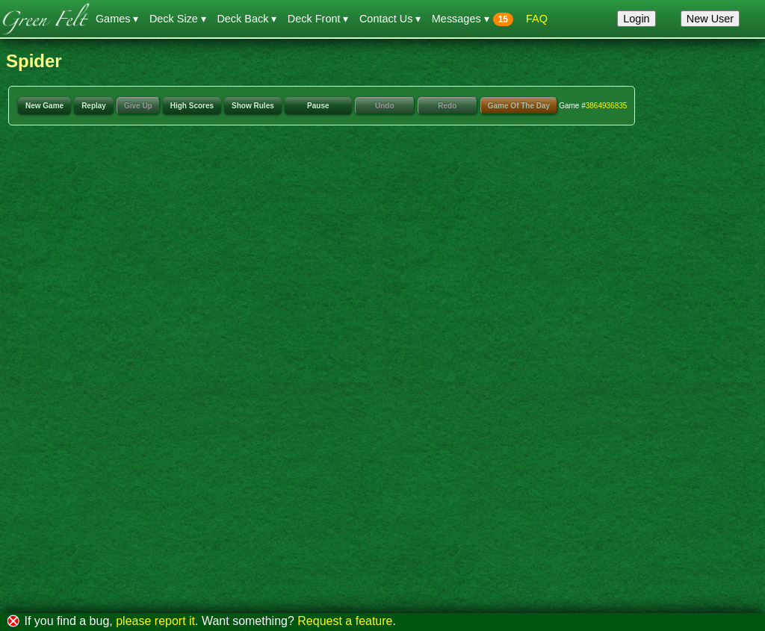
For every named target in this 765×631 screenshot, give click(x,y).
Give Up (138, 106)
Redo (447, 106)
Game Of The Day (519, 106)
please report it (155, 621)
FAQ (537, 19)
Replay (93, 106)
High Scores (192, 106)
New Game (44, 106)
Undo (384, 106)
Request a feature (344, 621)
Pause (318, 106)
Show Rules (253, 106)
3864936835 (607, 106)
